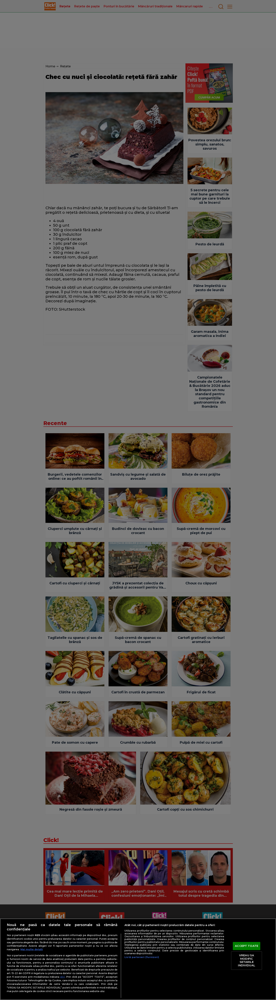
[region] (138, 959)
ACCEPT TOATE (246, 946)
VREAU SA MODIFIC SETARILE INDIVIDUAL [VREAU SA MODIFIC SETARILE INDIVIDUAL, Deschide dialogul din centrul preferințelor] (246, 960)
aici (62, 976)
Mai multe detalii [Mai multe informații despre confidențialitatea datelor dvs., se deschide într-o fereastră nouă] (31, 949)
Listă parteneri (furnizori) (141, 957)
